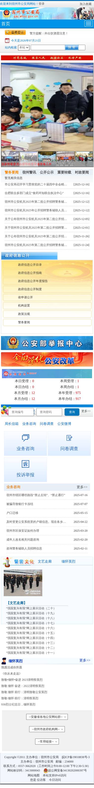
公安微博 (64, 424)
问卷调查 (47, 424)
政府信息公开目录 (30, 264)
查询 (72, 412)
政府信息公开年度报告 (33, 281)
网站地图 (34, 775)
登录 (42, 3)
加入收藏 (86, 4)
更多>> (86, 411)
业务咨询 (29, 424)
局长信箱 (12, 424)
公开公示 (47, 172)
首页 (5, 23)
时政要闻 (82, 172)
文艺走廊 (45, 561)
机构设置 (24, 305)
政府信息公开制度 (30, 289)
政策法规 (24, 314)
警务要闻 (12, 172)
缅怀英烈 (68, 561)
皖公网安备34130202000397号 (65, 770)
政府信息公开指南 (30, 273)
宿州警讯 (29, 172)
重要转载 (64, 172)
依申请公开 (25, 297)
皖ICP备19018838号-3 (76, 757)
